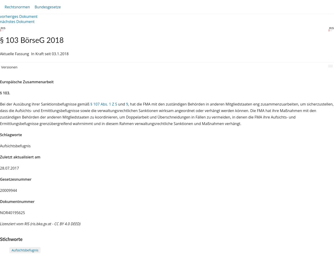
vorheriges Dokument (19, 16)
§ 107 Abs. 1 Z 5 (103, 104)
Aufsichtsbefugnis (25, 250)
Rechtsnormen (17, 7)
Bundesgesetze (48, 7)
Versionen (9, 67)
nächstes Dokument (17, 21)
